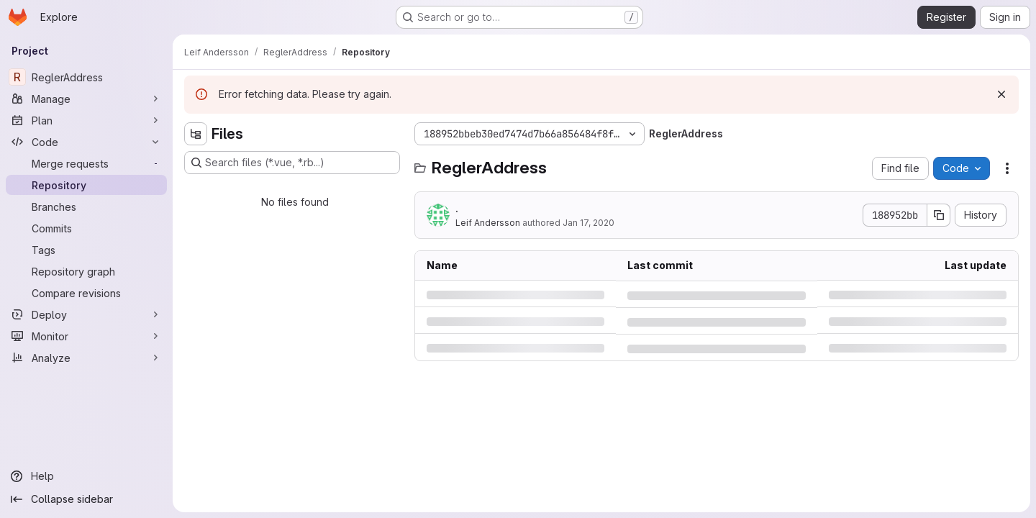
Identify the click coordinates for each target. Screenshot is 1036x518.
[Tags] (86, 250)
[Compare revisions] (86, 293)
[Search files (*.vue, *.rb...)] (292, 162)
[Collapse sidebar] (86, 499)
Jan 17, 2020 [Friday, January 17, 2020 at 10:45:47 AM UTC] (588, 222)
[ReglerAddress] (86, 77)
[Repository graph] (86, 271)
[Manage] (86, 98)
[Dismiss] (1001, 94)
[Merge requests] (86, 163)
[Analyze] (86, 357)
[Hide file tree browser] (195, 133)
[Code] (86, 142)
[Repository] (86, 185)
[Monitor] (86, 336)
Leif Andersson (487, 222)
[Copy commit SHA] (938, 215)
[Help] (86, 476)
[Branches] (86, 206)
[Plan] (86, 120)
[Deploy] (86, 314)
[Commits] (86, 228)
